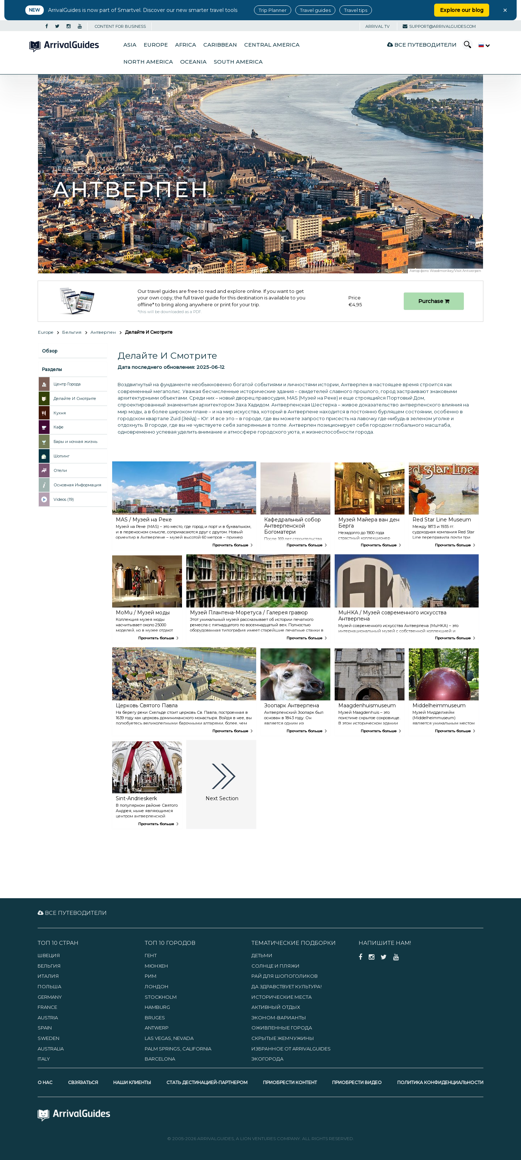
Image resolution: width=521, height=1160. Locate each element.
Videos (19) (64, 499)
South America (238, 62)
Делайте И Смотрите (75, 398)
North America (148, 62)
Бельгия (71, 332)
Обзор (50, 351)
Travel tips (355, 10)
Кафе (59, 427)
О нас (45, 1082)
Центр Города (67, 384)
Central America (272, 45)
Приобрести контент (290, 1082)
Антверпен (103, 332)
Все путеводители (422, 44)
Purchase (433, 301)
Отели (60, 470)
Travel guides (315, 10)
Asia (129, 45)
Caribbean (220, 45)
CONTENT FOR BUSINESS (120, 26)
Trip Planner (273, 10)
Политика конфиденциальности (440, 1082)
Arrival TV (377, 26)
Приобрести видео (357, 1082)
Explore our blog (461, 10)
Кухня (60, 412)
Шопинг (61, 456)
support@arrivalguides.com (439, 26)
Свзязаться (83, 1082)
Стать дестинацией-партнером (206, 1082)
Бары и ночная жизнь (75, 441)
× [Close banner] (505, 10)
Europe (156, 45)
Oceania (193, 62)
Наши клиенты (132, 1082)
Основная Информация (77, 484)
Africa (185, 45)
